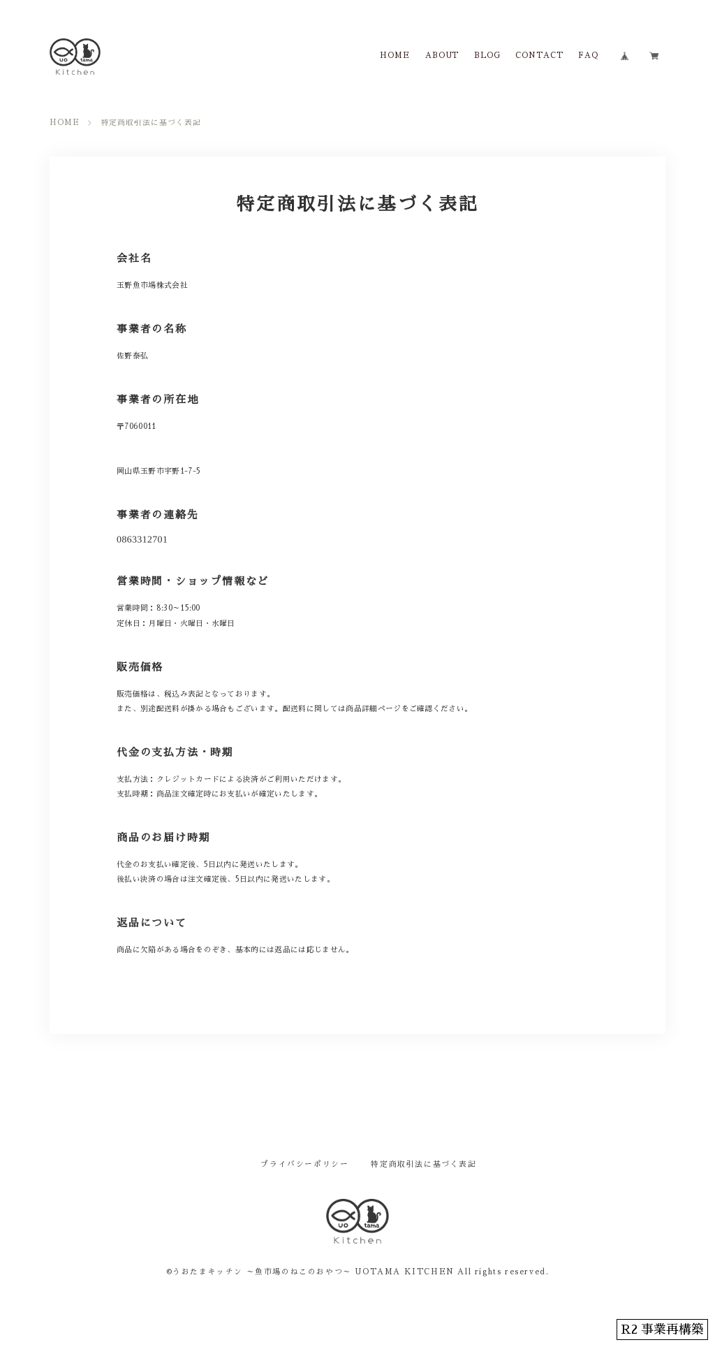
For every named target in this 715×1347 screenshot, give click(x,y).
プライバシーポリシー (304, 1164)
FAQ (588, 55)
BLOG (487, 55)
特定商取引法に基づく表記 (423, 1164)
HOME (395, 55)
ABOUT (442, 55)
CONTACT (539, 55)
